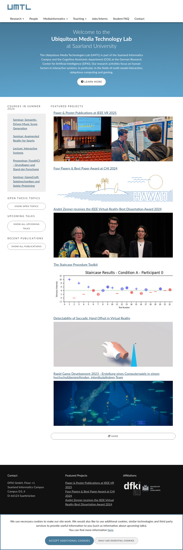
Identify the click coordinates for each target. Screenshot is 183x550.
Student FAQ (121, 18)
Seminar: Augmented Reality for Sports (26, 138)
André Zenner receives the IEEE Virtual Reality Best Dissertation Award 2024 (108, 209)
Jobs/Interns (100, 18)
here (110, 530)
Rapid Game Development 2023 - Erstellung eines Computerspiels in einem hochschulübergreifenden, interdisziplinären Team (107, 375)
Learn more (91, 81)
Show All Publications (26, 246)
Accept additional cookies (69, 540)
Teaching (80, 18)
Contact (139, 18)
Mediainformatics (55, 18)
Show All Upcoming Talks (26, 226)
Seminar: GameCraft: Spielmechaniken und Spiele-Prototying (26, 181)
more (113, 436)
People (33, 18)
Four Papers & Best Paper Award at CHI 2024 (86, 168)
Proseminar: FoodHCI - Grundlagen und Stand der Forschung (26, 165)
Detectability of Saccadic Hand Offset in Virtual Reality (92, 318)
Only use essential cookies (116, 540)
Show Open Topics (26, 206)
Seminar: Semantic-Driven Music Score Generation (25, 124)
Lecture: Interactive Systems (25, 150)
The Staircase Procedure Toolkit (76, 264)
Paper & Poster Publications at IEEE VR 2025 (85, 113)
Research (17, 18)
